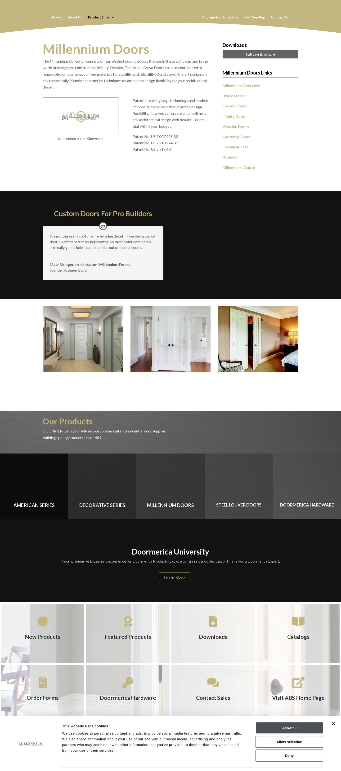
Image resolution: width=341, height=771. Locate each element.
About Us (74, 17)
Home (56, 17)
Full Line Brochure (260, 54)
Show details (249, 762)
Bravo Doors (234, 95)
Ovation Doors (236, 126)
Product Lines (99, 17)
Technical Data (235, 147)
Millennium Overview (241, 85)
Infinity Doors (235, 116)
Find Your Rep (254, 17)
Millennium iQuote (239, 167)
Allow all (289, 713)
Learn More (175, 577)
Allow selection (289, 727)
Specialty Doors (237, 136)
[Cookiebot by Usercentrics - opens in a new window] (30, 761)
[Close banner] (333, 708)
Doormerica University (220, 17)
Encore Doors (235, 106)
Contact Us (280, 17)
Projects (230, 157)
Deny (289, 741)
